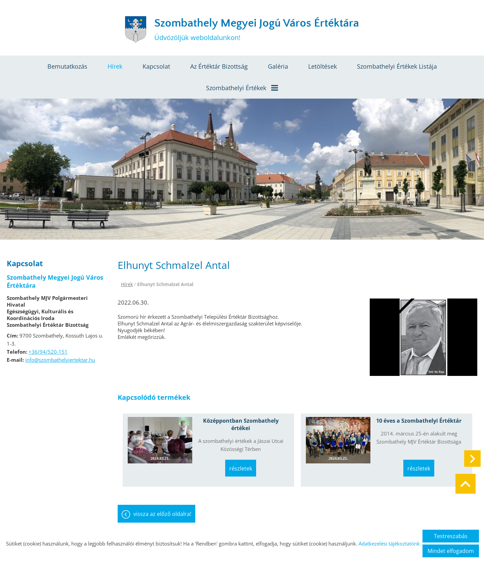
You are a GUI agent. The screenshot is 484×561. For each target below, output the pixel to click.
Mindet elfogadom (451, 551)
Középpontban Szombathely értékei (241, 424)
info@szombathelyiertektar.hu (60, 359)
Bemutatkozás (67, 66)
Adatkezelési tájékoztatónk (389, 543)
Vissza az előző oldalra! (162, 514)
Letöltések (322, 66)
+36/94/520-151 (48, 351)
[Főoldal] (135, 29)
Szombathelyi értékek (242, 88)
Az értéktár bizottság (219, 66)
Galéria (278, 66)
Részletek (240, 468)
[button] (472, 458)
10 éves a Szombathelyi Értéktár (418, 420)
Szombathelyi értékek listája (397, 66)
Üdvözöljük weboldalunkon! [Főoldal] (256, 29)
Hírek (115, 66)
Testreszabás (451, 536)
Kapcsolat (156, 66)
